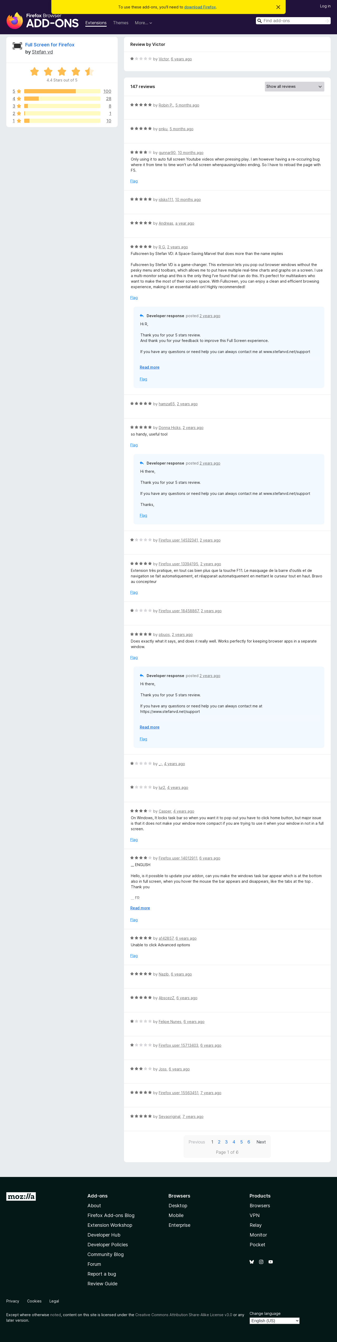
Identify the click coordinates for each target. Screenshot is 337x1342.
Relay (256, 1225)
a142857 (166, 938)
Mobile (176, 1215)
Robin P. (166, 105)
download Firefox (200, 7)
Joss (163, 1069)
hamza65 (167, 404)
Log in (325, 6)
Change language (265, 1313)
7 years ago (210, 1092)
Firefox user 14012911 (178, 858)
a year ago (184, 223)
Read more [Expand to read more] (150, 367)
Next (261, 1142)
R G (162, 247)
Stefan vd (42, 52)
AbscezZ (166, 998)
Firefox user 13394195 (178, 564)
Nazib (164, 974)
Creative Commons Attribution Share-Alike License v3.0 (183, 1314)
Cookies (34, 1301)
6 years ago (181, 59)
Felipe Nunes (170, 1021)
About (94, 1205)
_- (160, 763)
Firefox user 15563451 (178, 1092)
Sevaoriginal (169, 1116)
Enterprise (179, 1225)
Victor (164, 59)
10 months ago (191, 152)
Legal (54, 1301)
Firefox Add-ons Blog (111, 1215)
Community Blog (105, 1254)
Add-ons (97, 1196)
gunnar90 (167, 152)
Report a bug (101, 1274)
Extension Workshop (109, 1225)
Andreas (166, 223)
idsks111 (166, 199)
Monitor (258, 1235)
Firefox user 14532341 (178, 540)
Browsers (260, 1205)
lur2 (162, 787)
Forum (94, 1264)
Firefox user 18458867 (179, 611)
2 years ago (177, 247)
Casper (165, 811)
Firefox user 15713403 (178, 1045)
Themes (120, 22)
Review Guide (102, 1283)
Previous (197, 1142)
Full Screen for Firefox (50, 44)
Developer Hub (103, 1235)
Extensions (96, 22)
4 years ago (174, 763)
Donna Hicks (170, 427)
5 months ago (187, 105)
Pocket (257, 1244)
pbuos (164, 634)
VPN (255, 1215)
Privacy (12, 1301)
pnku (163, 129)
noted (55, 1314)
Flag (134, 181)
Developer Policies (107, 1244)
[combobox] (293, 20)
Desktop (177, 1205)
